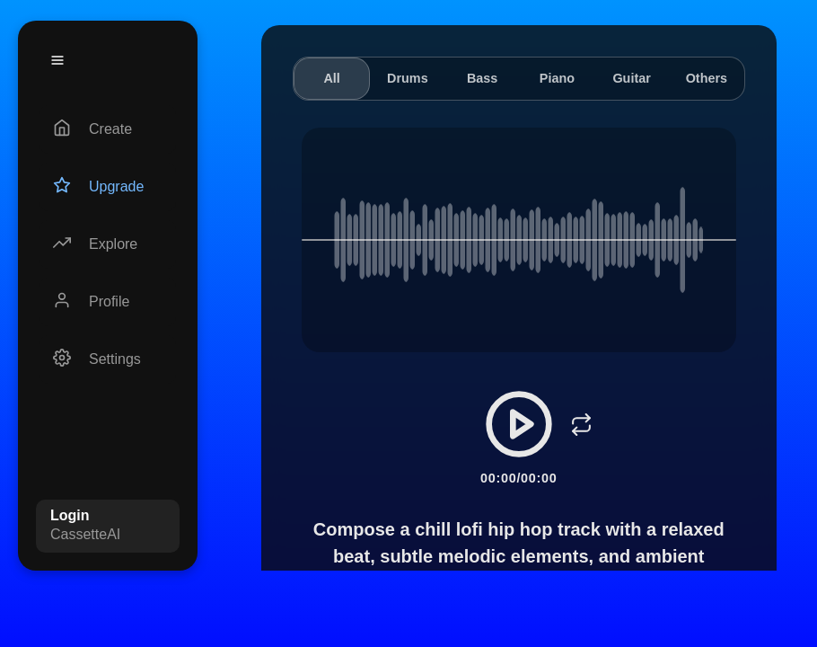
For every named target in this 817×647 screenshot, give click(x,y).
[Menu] (57, 60)
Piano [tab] (557, 78)
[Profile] (108, 302)
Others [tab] (706, 78)
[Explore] (108, 244)
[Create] (108, 129)
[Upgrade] (108, 187)
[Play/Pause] (519, 424)
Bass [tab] (482, 78)
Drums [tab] (407, 78)
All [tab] (331, 78)
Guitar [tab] (631, 78)
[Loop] (582, 424)
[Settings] (108, 359)
